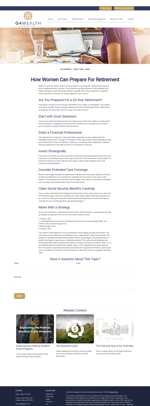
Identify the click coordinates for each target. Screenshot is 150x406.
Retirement (49, 388)
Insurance (49, 395)
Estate (48, 393)
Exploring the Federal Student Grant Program (33, 341)
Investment (49, 390)
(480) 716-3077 (25, 388)
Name (16, 257)
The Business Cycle (67, 339)
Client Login (106, 2)
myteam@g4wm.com (23, 398)
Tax (47, 398)
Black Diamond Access (124, 2)
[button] (50, 13)
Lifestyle (48, 403)
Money (48, 400)
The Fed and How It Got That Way (114, 339)
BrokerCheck (113, 386)
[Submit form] (19, 290)
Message (17, 270)
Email (78, 257)
